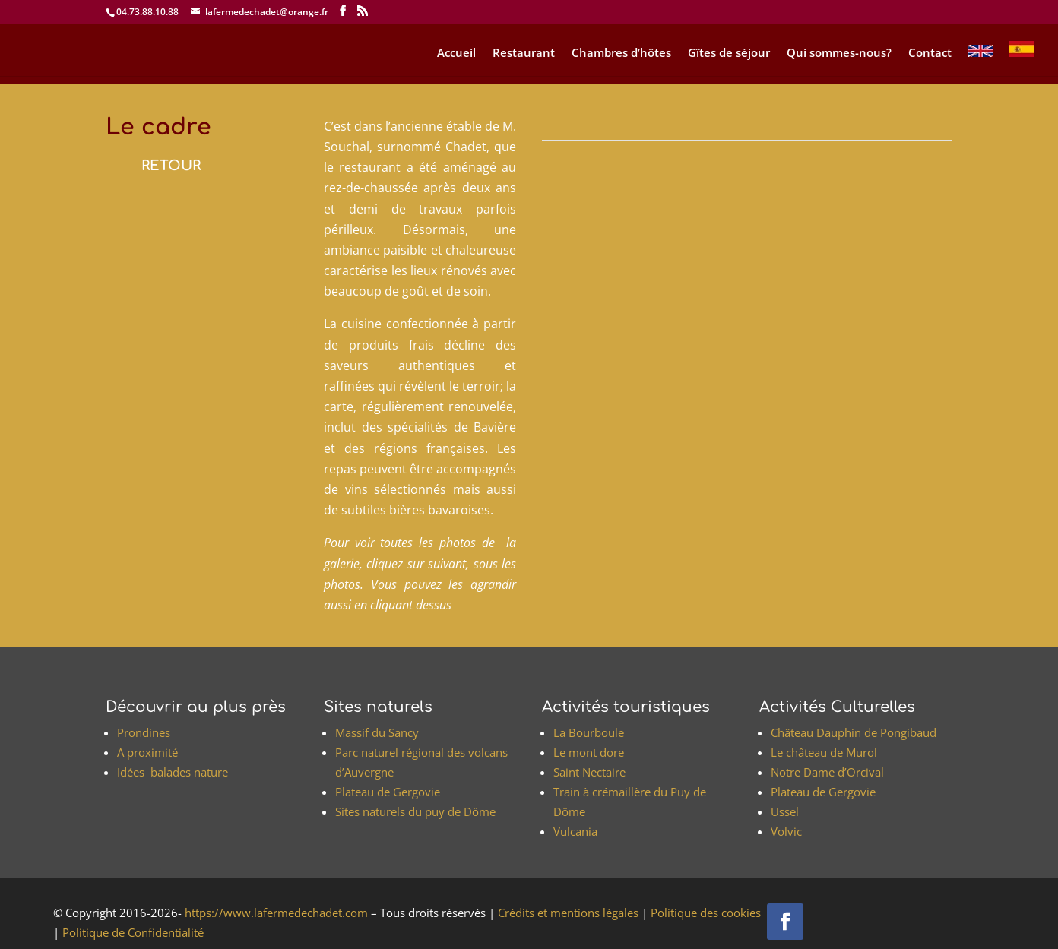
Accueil (456, 53)
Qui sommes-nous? (839, 53)
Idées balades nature (172, 772)
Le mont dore (588, 752)
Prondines (143, 732)
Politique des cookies (704, 912)
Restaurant (524, 53)
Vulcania (575, 831)
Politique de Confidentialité (131, 932)
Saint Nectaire (589, 772)
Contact (930, 53)
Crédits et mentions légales (566, 912)
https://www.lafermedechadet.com (275, 912)
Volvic (786, 831)
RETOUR (171, 165)
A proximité (147, 752)
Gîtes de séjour (729, 53)
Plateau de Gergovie (387, 791)
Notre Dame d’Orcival (827, 772)
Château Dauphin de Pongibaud (853, 732)
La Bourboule (588, 732)
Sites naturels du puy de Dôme (415, 811)
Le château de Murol (824, 752)
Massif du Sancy (377, 732)
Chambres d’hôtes (621, 53)
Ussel (785, 811)
